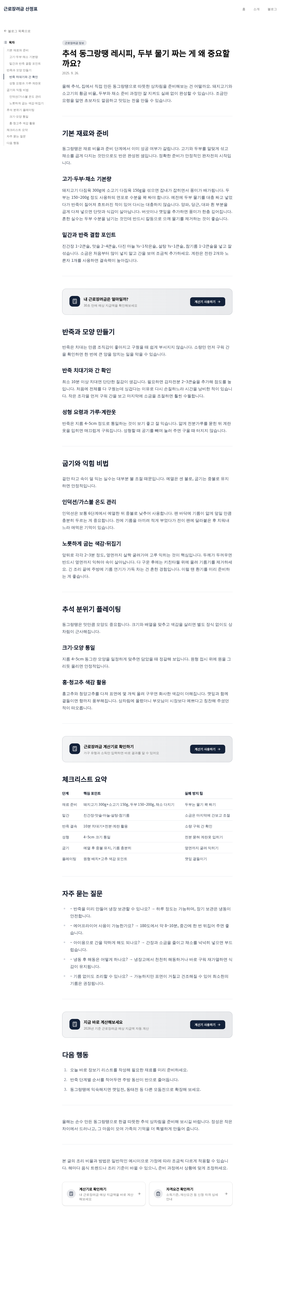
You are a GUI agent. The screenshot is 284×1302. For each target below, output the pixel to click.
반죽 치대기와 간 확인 (23, 77)
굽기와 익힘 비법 (18, 90)
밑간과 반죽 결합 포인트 (25, 63)
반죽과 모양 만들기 (19, 70)
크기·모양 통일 (18, 116)
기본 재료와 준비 (18, 50)
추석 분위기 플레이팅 (20, 110)
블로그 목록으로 (17, 31)
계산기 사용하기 (208, 301)
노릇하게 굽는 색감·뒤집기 (26, 103)
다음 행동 (13, 143)
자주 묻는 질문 (16, 136)
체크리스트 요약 (17, 130)
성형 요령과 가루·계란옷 (25, 83)
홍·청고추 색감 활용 (22, 123)
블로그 (272, 9)
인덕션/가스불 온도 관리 (25, 96)
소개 (256, 9)
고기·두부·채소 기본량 (23, 57)
